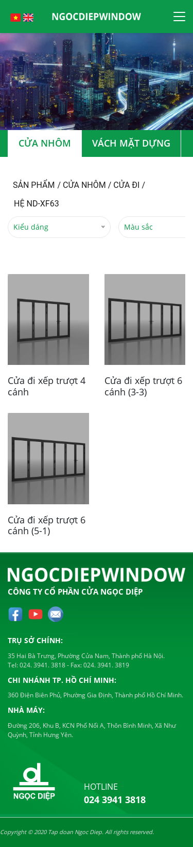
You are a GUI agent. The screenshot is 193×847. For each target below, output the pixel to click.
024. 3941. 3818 (41, 665)
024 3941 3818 (115, 799)
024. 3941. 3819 (105, 665)
